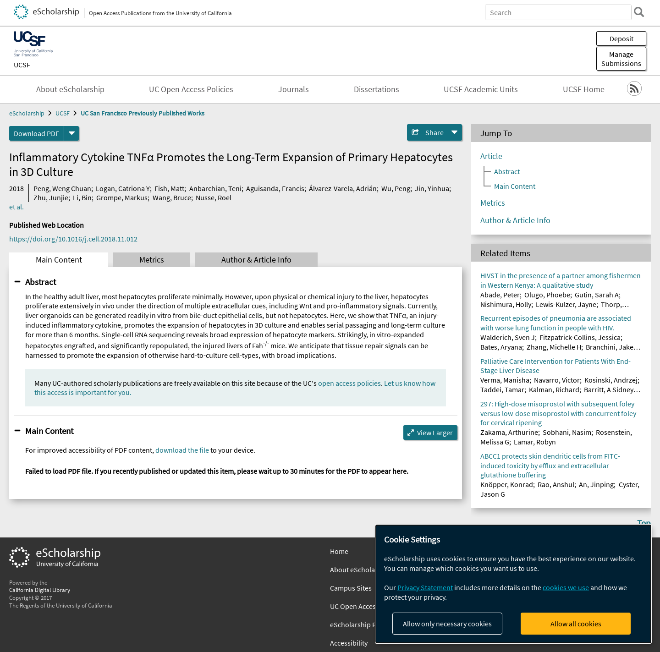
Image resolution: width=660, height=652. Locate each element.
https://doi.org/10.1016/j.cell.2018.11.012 (73, 238)
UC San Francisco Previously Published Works (142, 113)
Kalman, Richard (554, 389)
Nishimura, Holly (505, 304)
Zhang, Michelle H (554, 346)
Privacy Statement (425, 587)
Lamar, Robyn (535, 441)
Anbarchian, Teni (215, 188)
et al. (16, 206)
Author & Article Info (256, 260)
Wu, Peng (395, 188)
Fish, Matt (169, 188)
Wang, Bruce (172, 197)
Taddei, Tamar (502, 389)
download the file (182, 450)
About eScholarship (70, 89)
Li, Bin (82, 197)
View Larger (435, 432)
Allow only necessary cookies (447, 623)
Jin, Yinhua (432, 188)
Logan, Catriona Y (123, 188)
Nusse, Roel (213, 197)
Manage (621, 58)
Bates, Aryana (501, 346)
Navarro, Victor (557, 379)
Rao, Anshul (556, 484)
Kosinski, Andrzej (611, 379)
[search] (639, 12)
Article (491, 156)
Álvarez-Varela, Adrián (343, 188)
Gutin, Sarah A (597, 294)
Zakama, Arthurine (509, 432)
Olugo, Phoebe (547, 294)
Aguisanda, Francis (275, 188)
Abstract (40, 281)
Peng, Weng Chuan (62, 188)
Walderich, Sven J (507, 337)
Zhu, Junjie (50, 197)
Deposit (621, 38)
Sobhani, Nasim (567, 432)
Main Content (59, 260)
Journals (293, 89)
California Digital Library (39, 589)
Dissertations (376, 89)
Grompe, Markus (122, 197)
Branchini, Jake (609, 346)
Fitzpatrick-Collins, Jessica (580, 337)
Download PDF (36, 133)
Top (644, 522)
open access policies (349, 383)
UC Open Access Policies (191, 89)
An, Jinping (596, 484)
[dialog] (513, 584)
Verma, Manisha (504, 379)
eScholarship (26, 113)
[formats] (71, 133)
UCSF (22, 64)
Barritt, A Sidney (608, 389)
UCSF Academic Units (481, 89)
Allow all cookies (575, 623)
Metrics (151, 260)
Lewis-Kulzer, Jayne (566, 304)
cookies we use (566, 587)
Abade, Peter (500, 294)
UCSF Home (584, 89)
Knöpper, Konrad (506, 484)
